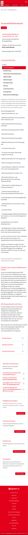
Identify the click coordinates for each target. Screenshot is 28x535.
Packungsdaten (7, 91)
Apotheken (15, 5)
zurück (4, 28)
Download (14, 503)
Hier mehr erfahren (19, 451)
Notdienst (7, 5)
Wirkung (5, 85)
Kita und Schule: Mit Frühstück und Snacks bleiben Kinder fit (12, 373)
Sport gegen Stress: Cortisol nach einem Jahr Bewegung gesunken (11, 383)
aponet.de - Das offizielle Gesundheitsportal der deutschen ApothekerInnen (10, 2)
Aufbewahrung (7, 70)
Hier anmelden (20, 473)
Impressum (14, 495)
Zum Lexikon (21, 413)
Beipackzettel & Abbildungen (10, 94)
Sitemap (14, 509)
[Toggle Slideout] (26, 2)
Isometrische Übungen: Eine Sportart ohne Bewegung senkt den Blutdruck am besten (12, 389)
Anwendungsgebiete (8, 67)
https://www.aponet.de (14, 489)
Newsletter (14, 528)
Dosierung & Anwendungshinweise (12, 73)
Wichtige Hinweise (8, 82)
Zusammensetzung (8, 88)
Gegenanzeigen (7, 76)
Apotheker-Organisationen (14, 514)
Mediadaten (14, 520)
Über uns (14, 525)
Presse (14, 517)
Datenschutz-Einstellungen (14, 512)
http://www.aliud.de (8, 47)
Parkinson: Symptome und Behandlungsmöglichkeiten (10, 378)
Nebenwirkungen (7, 79)
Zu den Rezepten (19, 431)
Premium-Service (14, 492)
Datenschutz (14, 498)
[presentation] (26, 5)
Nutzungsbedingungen (14, 500)
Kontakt (14, 506)
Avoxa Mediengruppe (14, 523)
